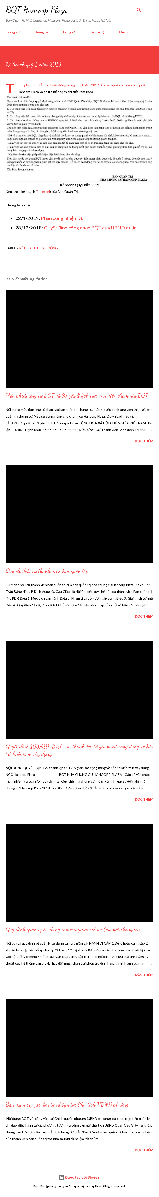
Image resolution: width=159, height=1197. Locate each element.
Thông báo (42, 32)
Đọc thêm (144, 441)
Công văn (70, 32)
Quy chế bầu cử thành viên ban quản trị (47, 570)
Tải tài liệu (98, 32)
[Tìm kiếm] (139, 8)
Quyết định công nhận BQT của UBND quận (90, 227)
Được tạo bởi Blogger (80, 1177)
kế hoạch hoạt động (38, 248)
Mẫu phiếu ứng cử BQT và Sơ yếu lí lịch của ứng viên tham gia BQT (77, 395)
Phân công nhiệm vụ (62, 218)
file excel (43, 191)
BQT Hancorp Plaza (36, 10)
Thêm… (124, 32)
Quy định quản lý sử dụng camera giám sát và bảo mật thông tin (73, 929)
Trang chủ (13, 32)
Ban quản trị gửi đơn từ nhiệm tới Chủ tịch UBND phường (67, 1104)
